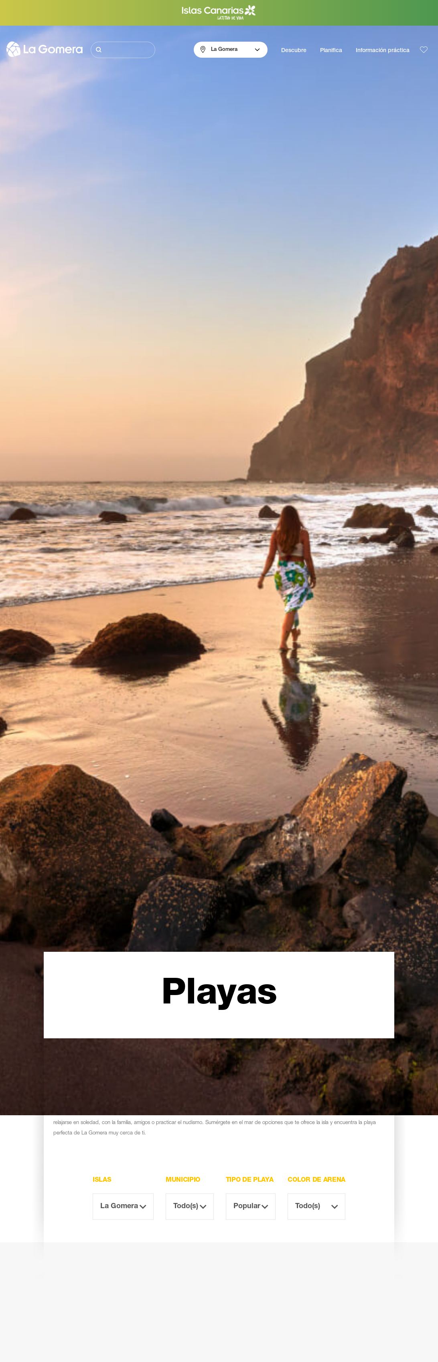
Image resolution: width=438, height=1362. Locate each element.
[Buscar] (123, 50)
